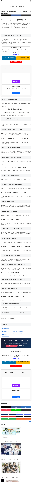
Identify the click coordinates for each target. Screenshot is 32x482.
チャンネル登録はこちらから (16, 61)
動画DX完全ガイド (5, 334)
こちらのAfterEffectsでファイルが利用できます (23, 58)
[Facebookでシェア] (16, 15)
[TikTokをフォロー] (23, 416)
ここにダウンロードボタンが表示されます (9, 58)
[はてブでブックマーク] (26, 407)
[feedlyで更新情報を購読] (8, 419)
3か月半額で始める (16, 397)
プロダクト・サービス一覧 (11, 345)
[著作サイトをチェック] (8, 414)
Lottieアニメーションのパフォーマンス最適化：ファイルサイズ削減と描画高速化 (15, 330)
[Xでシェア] (6, 15)
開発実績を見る (22, 345)
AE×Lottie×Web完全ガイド (6, 328)
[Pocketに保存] (6, 410)
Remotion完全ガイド (5, 336)
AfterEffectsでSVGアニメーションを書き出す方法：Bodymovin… (13, 331)
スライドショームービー (4, 403)
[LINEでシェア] (16, 410)
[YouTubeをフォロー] (8, 416)
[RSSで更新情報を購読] (23, 419)
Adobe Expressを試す (16, 81)
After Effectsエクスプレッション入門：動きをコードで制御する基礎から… (14, 333)
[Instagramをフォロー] (23, 414)
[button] (26, 15)
